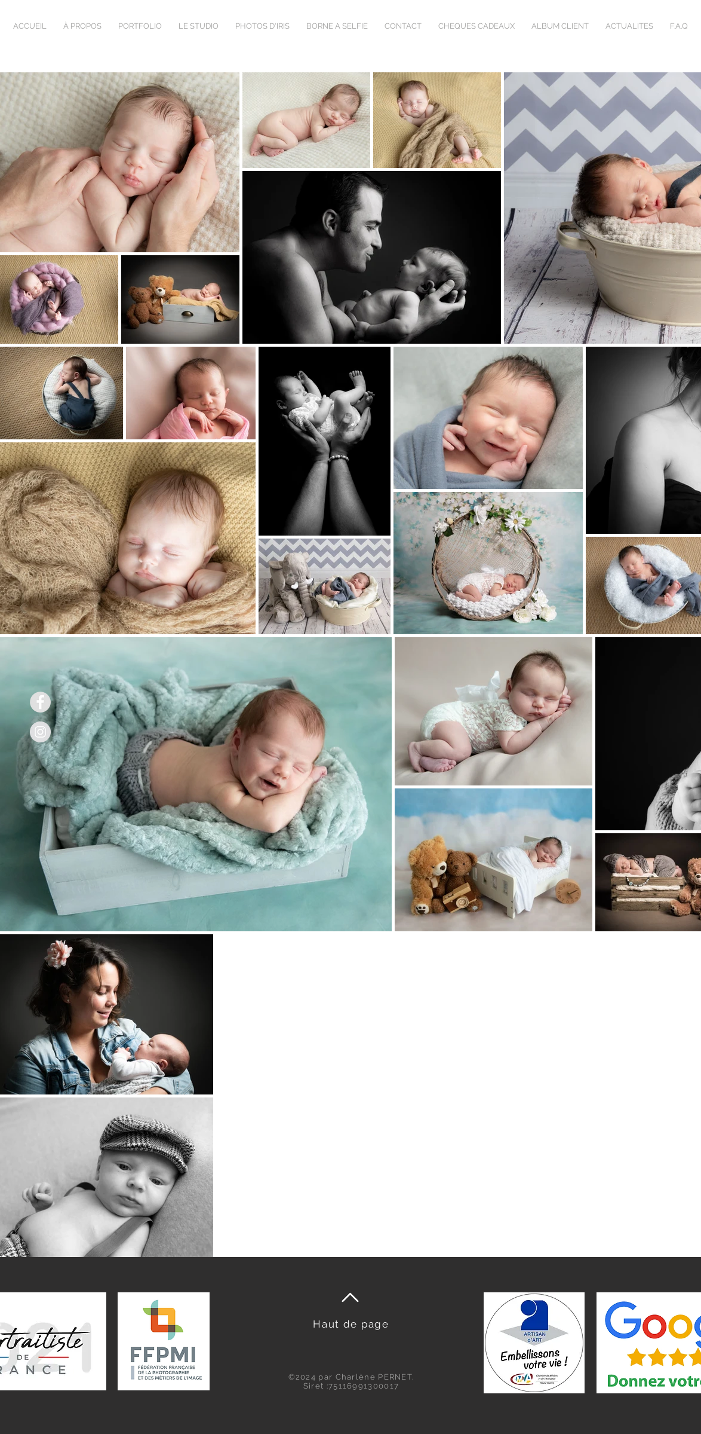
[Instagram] (40, 731)
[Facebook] (40, 702)
